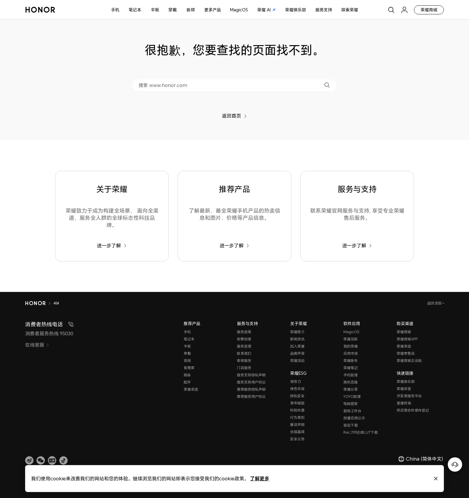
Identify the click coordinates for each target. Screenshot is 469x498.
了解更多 (259, 478)
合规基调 (297, 432)
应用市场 (350, 353)
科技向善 (297, 410)
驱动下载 (350, 425)
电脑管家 (350, 403)
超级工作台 (352, 411)
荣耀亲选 (191, 389)
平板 (155, 9)
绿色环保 (297, 388)
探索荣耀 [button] (349, 9)
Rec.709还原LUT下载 (360, 432)
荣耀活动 (297, 360)
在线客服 (37, 345)
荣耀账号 (350, 360)
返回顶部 (434, 303)
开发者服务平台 (409, 396)
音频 (190, 9)
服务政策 (244, 332)
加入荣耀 (297, 346)
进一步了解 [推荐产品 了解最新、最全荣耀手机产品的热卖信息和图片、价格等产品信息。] (234, 245)
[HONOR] (35, 303)
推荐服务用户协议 (251, 396)
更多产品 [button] (212, 9)
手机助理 (350, 375)
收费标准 (244, 339)
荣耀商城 (429, 9)
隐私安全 (297, 396)
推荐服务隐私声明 (251, 389)
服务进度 (244, 346)
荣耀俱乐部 (295, 9)
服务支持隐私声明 (251, 375)
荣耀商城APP (407, 339)
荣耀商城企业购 (409, 360)
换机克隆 (350, 382)
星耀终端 (404, 403)
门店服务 (244, 367)
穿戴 (172, 9)
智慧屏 (189, 367)
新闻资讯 (297, 339)
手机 (115, 9)
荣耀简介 (297, 332)
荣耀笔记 (350, 367)
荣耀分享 (350, 389)
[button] (327, 85)
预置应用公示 (354, 418)
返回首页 (234, 115)
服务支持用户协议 (251, 382)
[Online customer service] (455, 464)
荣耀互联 (350, 339)
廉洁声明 (297, 424)
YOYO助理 (352, 396)
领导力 (295, 381)
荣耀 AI (266, 9)
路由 (187, 375)
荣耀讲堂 (404, 388)
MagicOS (239, 9)
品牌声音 (297, 353)
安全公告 (297, 439)
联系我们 (244, 353)
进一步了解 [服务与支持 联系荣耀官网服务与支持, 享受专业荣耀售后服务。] (357, 245)
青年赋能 (297, 403)
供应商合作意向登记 (413, 410)
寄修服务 (244, 360)
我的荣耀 (350, 346)
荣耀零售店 (406, 353)
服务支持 (323, 9)
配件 (187, 382)
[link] (29, 460)
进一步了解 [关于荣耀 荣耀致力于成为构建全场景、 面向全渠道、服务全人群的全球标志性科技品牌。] (112, 245)
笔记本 (135, 9)
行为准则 (297, 417)
